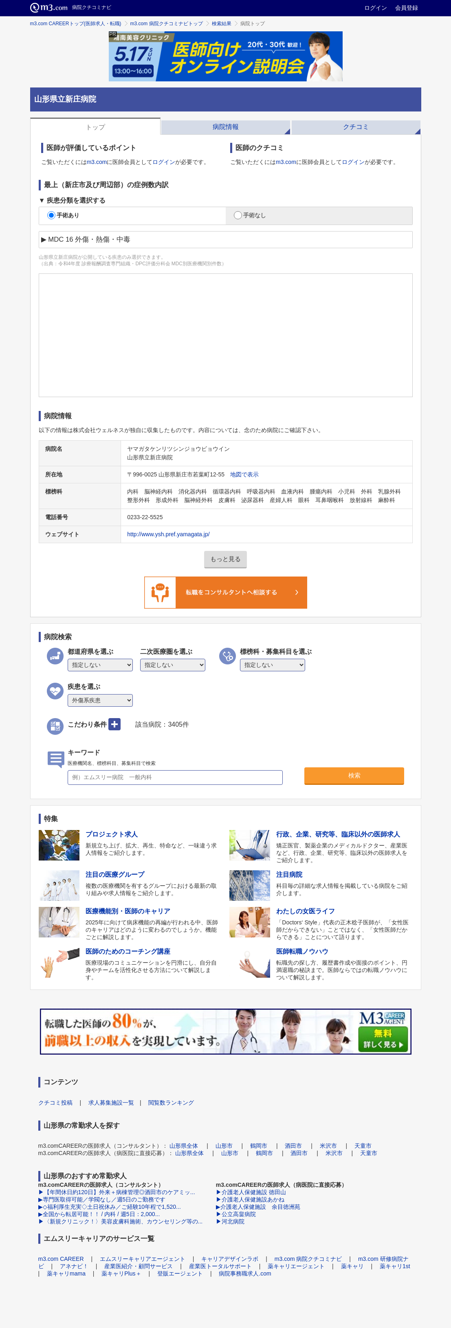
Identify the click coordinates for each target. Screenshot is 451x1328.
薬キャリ (352, 1266)
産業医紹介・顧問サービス (138, 1266)
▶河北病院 (230, 1221)
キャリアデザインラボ (229, 1259)
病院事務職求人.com (245, 1273)
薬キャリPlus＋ (121, 1273)
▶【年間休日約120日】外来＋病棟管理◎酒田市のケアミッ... (116, 1192)
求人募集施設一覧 (111, 1102)
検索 (354, 775)
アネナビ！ (74, 1266)
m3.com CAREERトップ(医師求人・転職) (75, 23)
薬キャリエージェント (296, 1266)
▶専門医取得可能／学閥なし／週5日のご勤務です (102, 1199)
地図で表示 (244, 474)
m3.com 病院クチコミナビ (308, 1259)
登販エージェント (180, 1273)
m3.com (97, 162)
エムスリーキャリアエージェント (142, 1259)
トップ (95, 127)
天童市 (363, 1145)
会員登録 (406, 7)
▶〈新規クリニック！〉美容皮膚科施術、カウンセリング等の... (120, 1221)
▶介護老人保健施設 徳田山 (251, 1192)
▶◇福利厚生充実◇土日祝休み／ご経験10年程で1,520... (109, 1207)
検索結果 (221, 23)
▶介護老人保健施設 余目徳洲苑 (258, 1207)
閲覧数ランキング (171, 1102)
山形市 (224, 1145)
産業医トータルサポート (220, 1266)
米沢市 (328, 1145)
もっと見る (225, 558)
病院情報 (226, 126)
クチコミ (356, 126)
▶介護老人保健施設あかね (250, 1199)
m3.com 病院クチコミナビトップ (166, 23)
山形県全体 (183, 1145)
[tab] (95, 126)
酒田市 (293, 1145)
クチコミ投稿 (55, 1102)
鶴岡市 (258, 1145)
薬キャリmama (66, 1273)
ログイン (375, 7)
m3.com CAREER (61, 1259)
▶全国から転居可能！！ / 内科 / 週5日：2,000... (99, 1214)
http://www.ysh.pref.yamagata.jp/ (168, 534)
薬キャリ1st (395, 1266)
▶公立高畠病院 (236, 1214)
